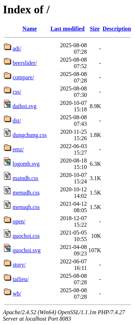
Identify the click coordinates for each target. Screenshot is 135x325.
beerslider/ (25, 63)
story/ (19, 265)
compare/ (23, 77)
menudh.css (26, 193)
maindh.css (26, 178)
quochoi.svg (27, 250)
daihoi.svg (24, 106)
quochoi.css (26, 236)
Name (29, 29)
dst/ (17, 120)
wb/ (17, 293)
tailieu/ (20, 279)
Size (95, 29)
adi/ (17, 48)
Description (117, 29)
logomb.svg (26, 164)
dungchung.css (30, 135)
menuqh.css (26, 207)
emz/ (18, 149)
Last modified (67, 29)
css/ (17, 92)
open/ (19, 221)
